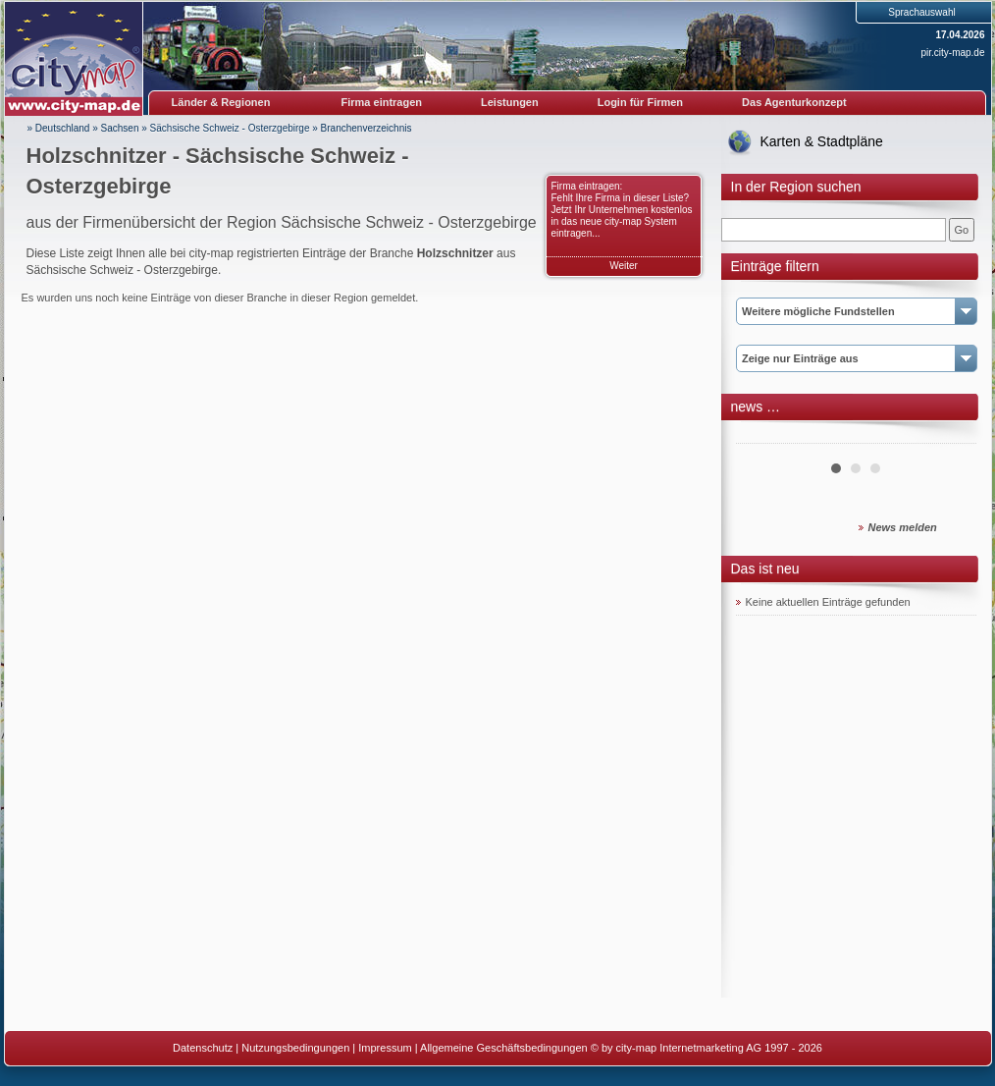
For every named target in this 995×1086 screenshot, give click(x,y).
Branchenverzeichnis (366, 128)
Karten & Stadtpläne (821, 141)
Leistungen (510, 102)
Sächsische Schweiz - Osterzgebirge (230, 128)
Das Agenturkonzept (794, 102)
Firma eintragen (382, 102)
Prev (761, 436)
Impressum (384, 1048)
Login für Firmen (640, 102)
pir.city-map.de (952, 52)
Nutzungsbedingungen (295, 1048)
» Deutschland (58, 128)
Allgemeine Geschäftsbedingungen (504, 1048)
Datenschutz (203, 1048)
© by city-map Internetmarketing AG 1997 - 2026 (706, 1048)
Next (951, 436)
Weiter (623, 265)
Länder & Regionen (221, 102)
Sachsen (120, 128)
